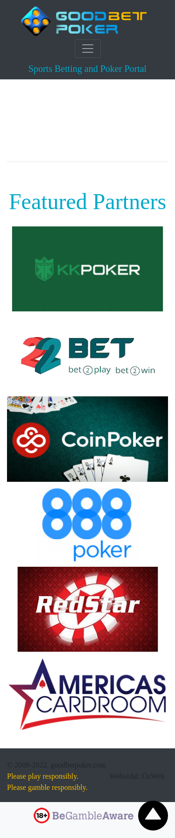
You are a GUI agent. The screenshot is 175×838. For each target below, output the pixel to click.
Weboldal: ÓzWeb (137, 776)
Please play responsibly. (42, 776)
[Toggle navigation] (88, 48)
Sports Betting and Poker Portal (87, 68)
